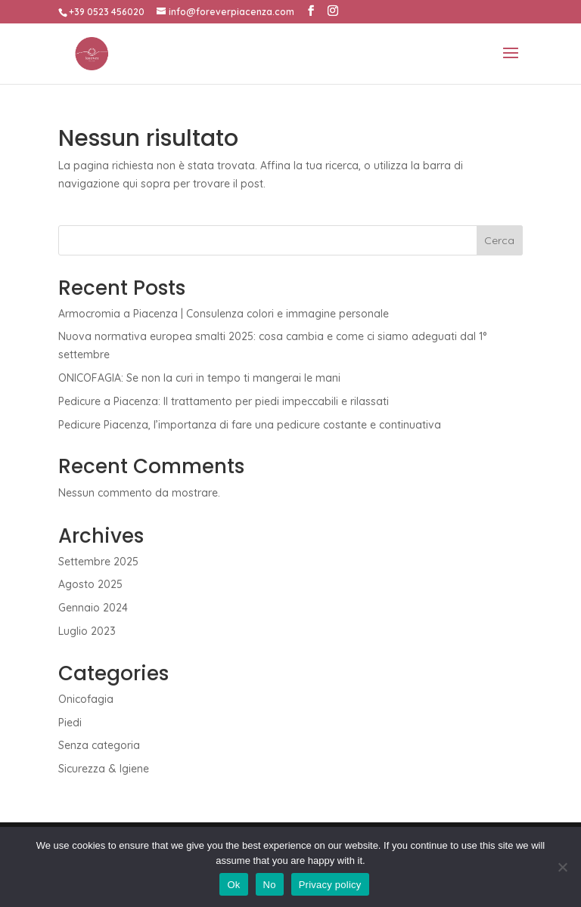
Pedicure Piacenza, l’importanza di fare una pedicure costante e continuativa (249, 425)
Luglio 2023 (87, 631)
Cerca (499, 240)
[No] (562, 866)
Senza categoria (99, 745)
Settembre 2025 (98, 561)
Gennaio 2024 (93, 607)
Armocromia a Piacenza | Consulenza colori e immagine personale (223, 313)
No (269, 884)
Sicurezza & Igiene (103, 768)
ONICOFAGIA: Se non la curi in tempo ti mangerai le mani (199, 378)
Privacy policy (330, 884)
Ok (233, 884)
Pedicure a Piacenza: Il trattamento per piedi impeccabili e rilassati (223, 401)
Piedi (70, 722)
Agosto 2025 (90, 584)
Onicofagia (85, 699)
